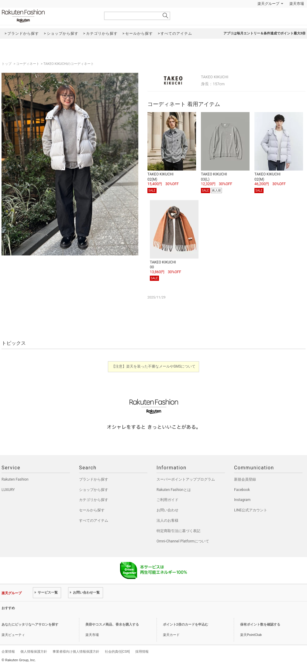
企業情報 (8, 651)
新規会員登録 (245, 479)
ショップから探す (93, 490)
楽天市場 (296, 4)
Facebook (242, 490)
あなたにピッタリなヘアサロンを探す (30, 624)
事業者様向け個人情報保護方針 (76, 651)
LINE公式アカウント (250, 510)
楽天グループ (268, 4)
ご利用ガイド (167, 500)
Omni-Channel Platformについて (183, 541)
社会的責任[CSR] (117, 651)
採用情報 (142, 651)
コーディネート (28, 64)
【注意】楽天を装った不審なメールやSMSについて (154, 366)
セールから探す (92, 510)
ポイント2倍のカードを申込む (185, 624)
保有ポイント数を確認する (260, 624)
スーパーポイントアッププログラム (186, 479)
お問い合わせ (167, 510)
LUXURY (8, 490)
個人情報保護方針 (33, 651)
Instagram (242, 500)
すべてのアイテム (93, 520)
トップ (7, 64)
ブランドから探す (93, 479)
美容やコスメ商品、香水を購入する (112, 624)
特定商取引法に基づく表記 (178, 531)
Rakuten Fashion (49, 16)
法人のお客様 (167, 520)
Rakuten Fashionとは (174, 490)
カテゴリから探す (93, 500)
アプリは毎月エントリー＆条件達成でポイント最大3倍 (264, 33)
